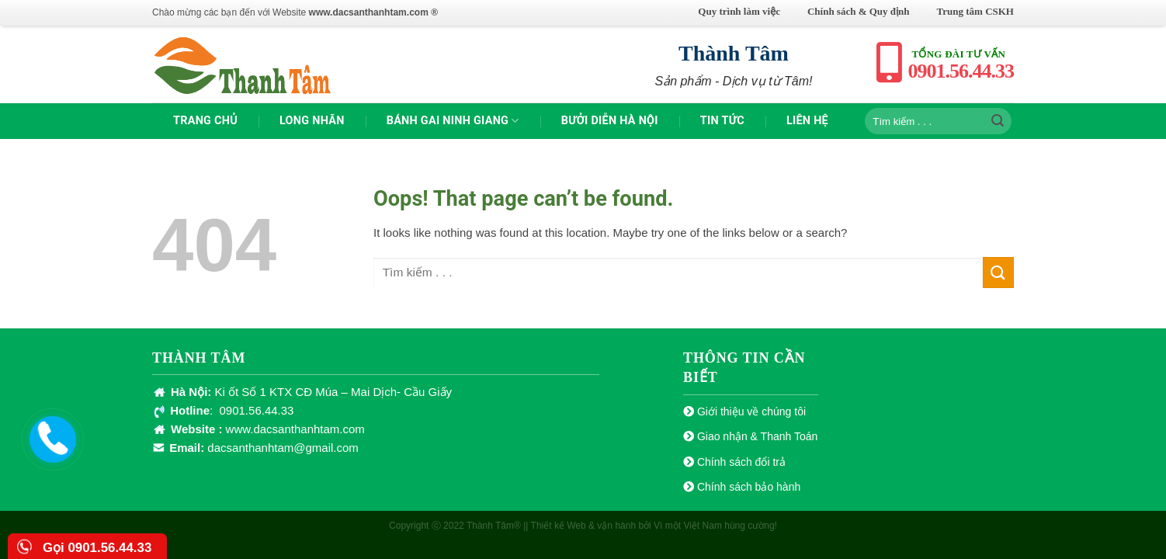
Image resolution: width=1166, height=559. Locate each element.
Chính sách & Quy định (858, 11)
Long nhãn (312, 120)
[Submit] (997, 121)
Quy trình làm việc (739, 11)
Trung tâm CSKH (975, 11)
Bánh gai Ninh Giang (453, 120)
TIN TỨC (722, 120)
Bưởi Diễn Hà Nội (609, 120)
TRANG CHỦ (205, 120)
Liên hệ (807, 120)
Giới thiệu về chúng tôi (751, 411)
